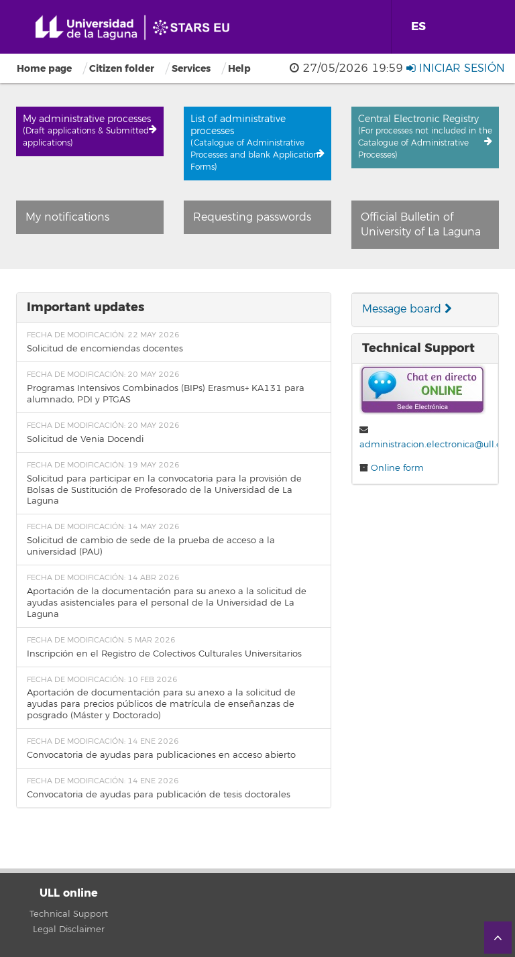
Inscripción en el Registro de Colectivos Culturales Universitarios (164, 654)
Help (239, 68)
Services (191, 68)
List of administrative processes (257, 142)
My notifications (67, 217)
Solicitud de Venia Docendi (85, 439)
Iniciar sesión (462, 68)
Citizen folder (121, 68)
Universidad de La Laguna (137, 27)
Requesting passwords (252, 217)
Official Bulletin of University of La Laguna (421, 225)
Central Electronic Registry (425, 136)
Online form (397, 468)
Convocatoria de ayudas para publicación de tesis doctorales (158, 794)
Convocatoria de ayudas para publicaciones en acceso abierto (161, 755)
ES (418, 26)
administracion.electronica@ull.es (432, 444)
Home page (44, 68)
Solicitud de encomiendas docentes (105, 348)
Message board (407, 309)
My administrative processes (90, 130)
